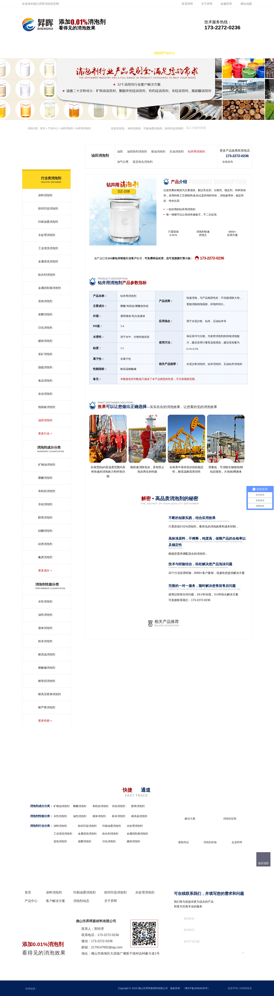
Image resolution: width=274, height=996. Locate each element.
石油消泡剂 (177, 151)
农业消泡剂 (45, 393)
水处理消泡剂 (135, 53)
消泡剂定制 (229, 818)
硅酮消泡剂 (45, 530)
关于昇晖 (206, 3)
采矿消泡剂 (45, 354)
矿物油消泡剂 (46, 464)
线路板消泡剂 (46, 407)
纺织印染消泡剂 (106, 53)
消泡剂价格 (210, 842)
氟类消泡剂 (45, 557)
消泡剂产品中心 (164, 53)
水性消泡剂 (45, 601)
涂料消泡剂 (49, 53)
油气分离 (123, 161)
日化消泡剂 (45, 327)
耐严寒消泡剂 (46, 707)
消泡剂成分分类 (40, 806)
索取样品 (183, 842)
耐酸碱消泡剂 (46, 667)
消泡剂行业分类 (40, 825)
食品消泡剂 (45, 380)
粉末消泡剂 (45, 641)
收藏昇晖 (226, 3)
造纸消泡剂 (45, 301)
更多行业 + (45, 433)
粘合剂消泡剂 (46, 274)
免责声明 (233, 988)
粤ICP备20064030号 (196, 988)
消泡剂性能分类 (40, 816)
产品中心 (53, 128)
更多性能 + (45, 720)
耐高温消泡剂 (46, 654)
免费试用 (242, 161)
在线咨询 (227, 161)
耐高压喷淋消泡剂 (49, 694)
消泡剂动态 (218, 53)
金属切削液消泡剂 (49, 287)
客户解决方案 (193, 53)
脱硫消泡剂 (45, 367)
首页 (30, 53)
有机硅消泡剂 (46, 491)
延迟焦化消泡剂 (143, 161)
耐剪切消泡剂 (46, 680)
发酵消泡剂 (45, 314)
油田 (120, 151)
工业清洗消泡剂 (48, 248)
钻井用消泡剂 (83, 128)
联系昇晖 (187, 3)
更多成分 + (45, 570)
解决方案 (190, 818)
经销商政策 (246, 988)
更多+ (158, 806)
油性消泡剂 (45, 614)
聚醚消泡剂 (45, 477)
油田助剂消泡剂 (137, 151)
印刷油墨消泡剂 (76, 53)
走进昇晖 (237, 842)
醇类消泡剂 (45, 517)
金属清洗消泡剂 (48, 261)
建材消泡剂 (45, 340)
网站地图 (246, 3)
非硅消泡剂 (45, 504)
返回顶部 (263, 863)
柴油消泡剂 (158, 151)
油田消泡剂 (67, 128)
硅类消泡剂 (45, 543)
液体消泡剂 (45, 627)
